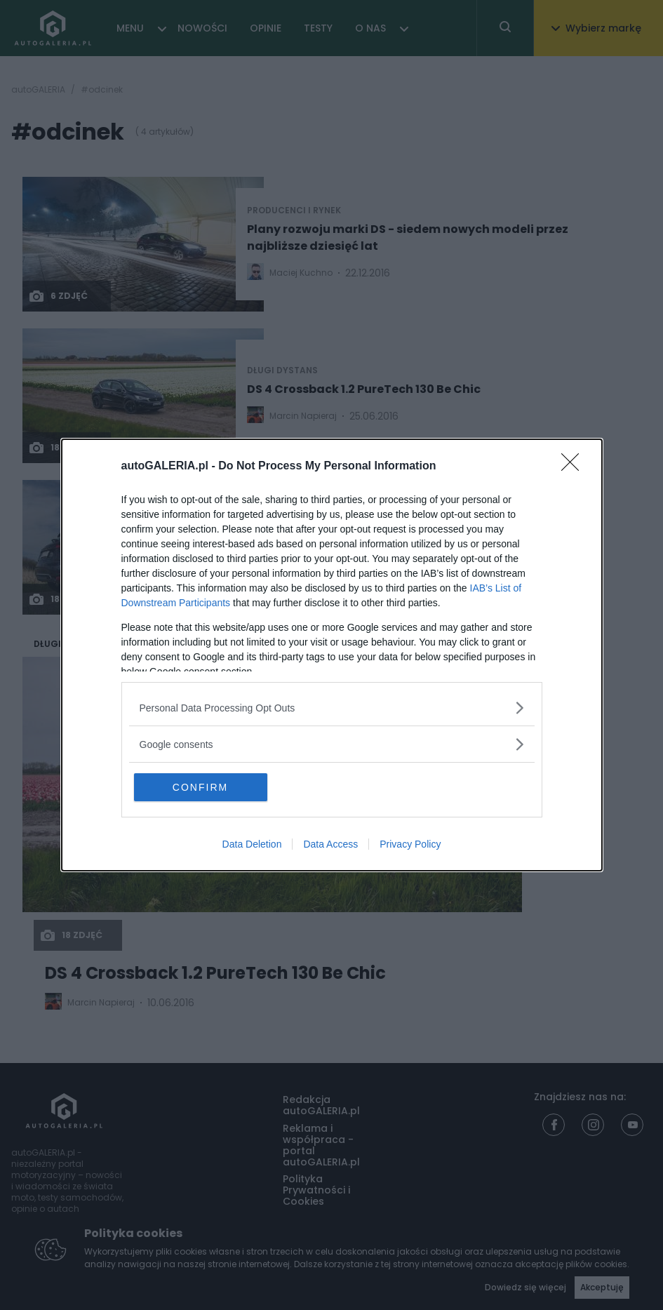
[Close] (574, 466)
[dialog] (332, 655)
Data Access (330, 844)
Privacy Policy (410, 844)
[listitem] (332, 707)
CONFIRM (200, 787)
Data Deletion (252, 844)
